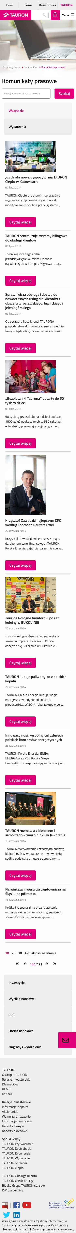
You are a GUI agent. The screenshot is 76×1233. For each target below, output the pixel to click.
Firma (28, 5)
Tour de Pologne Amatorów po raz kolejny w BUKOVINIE (32, 620)
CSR (12, 1014)
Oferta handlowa (21, 1030)
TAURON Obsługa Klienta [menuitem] (19, 1175)
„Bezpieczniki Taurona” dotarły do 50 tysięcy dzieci (34, 401)
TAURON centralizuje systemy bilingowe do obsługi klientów (36, 238)
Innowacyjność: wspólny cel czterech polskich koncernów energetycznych (34, 737)
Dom (9, 5)
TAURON (66, 5)
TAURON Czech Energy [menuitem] (18, 1180)
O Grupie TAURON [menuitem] (14, 1074)
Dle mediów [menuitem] (10, 1084)
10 (7, 953)
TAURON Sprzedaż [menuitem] (14, 1163)
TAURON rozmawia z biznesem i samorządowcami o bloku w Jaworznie (35, 833)
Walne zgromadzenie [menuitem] (16, 1116)
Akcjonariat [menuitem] (10, 1111)
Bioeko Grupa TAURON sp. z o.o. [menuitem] (23, 1185)
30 (20, 953)
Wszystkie (16, 110)
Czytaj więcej (20, 222)
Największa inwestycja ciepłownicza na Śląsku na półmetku (35, 891)
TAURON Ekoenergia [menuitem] (16, 1153)
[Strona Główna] (15, 15)
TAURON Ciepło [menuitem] (13, 1167)
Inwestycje (17, 982)
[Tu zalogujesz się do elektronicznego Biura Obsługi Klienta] (55, 15)
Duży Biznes (47, 5)
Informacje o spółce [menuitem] (15, 1106)
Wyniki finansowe (22, 998)
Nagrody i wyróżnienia (25, 1047)
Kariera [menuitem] (7, 1093)
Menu (68, 15)
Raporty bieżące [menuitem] (13, 1126)
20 (13, 953)
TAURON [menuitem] (8, 1069)
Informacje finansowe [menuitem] (17, 1121)
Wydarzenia (17, 126)
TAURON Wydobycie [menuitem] (16, 1158)
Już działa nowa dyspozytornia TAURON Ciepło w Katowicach (36, 179)
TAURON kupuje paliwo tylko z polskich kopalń (35, 679)
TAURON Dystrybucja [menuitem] (16, 1148)
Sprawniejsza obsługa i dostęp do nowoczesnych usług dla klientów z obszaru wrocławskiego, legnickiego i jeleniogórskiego (34, 301)
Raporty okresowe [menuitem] (14, 1130)
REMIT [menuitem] (6, 1089)
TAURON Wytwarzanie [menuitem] (17, 1143)
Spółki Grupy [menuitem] (11, 1138)
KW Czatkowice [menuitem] (12, 1190)
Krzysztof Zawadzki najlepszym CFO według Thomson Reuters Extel (33, 523)
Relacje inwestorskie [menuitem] (16, 1079)
